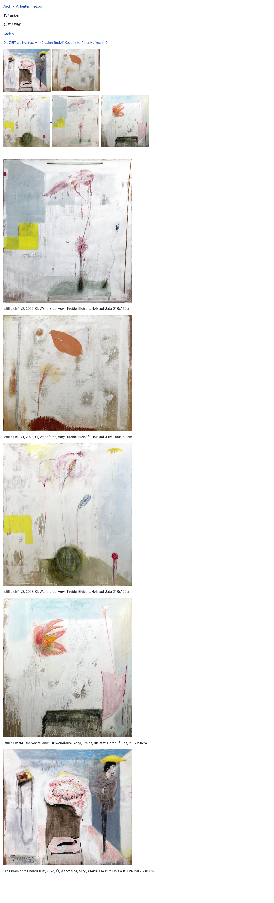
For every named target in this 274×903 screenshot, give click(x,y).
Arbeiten (23, 6)
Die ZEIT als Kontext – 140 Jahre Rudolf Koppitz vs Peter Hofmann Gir (56, 43)
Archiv (8, 6)
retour (37, 6)
